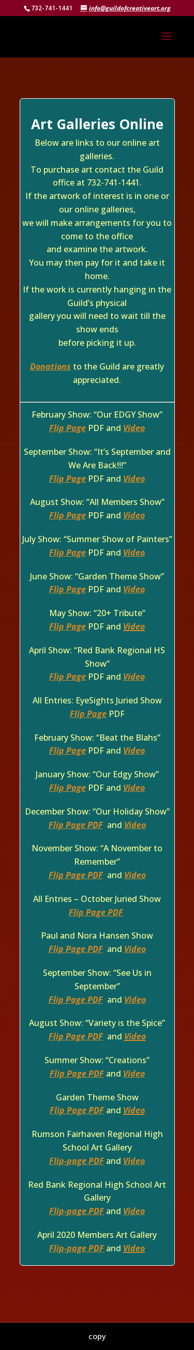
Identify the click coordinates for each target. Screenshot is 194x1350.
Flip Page (67, 428)
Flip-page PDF (76, 1161)
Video (134, 428)
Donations (50, 366)
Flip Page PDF (76, 825)
